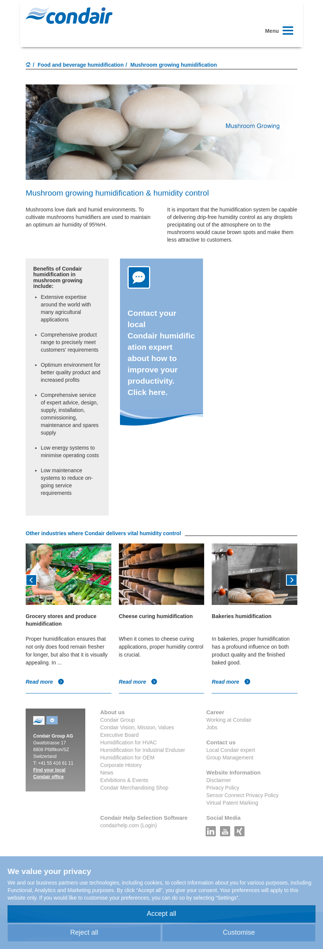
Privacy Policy (222, 788)
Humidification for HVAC (128, 742)
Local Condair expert (230, 750)
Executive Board (119, 735)
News (107, 773)
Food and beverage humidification (81, 65)
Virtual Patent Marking (232, 803)
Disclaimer (218, 780)
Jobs (212, 727)
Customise (239, 932)
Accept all (161, 913)
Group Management (230, 758)
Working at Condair (229, 720)
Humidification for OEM (127, 758)
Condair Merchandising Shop (134, 788)
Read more (45, 682)
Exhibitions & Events (124, 780)
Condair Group (117, 720)
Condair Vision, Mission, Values (137, 727)
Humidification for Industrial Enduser (142, 750)
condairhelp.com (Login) (128, 825)
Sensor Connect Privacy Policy (242, 795)
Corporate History (121, 765)
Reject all (84, 932)
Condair (69, 15)
